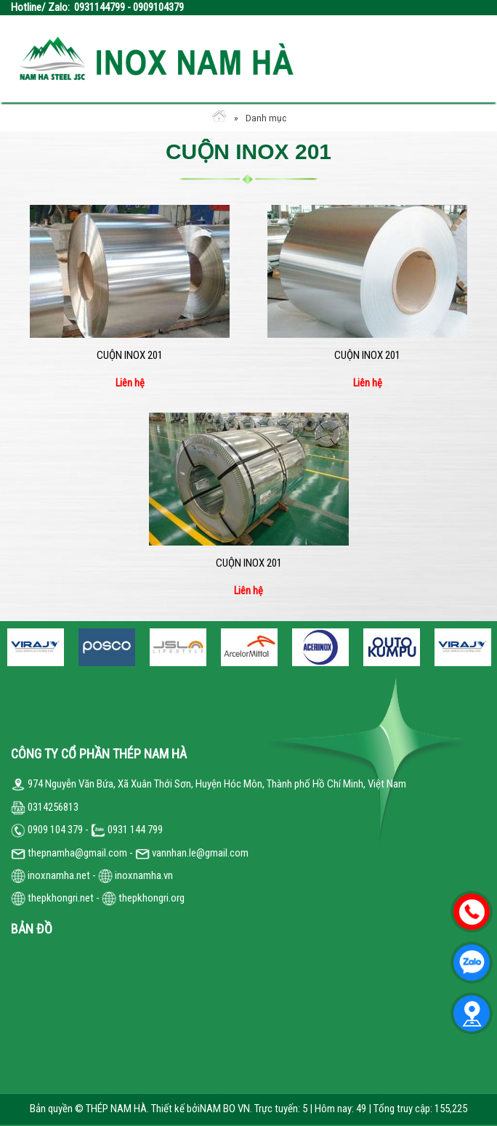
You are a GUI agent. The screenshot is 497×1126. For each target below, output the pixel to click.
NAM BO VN (225, 1108)
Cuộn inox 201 (130, 355)
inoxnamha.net (59, 875)
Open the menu (463, 58)
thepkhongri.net (52, 897)
